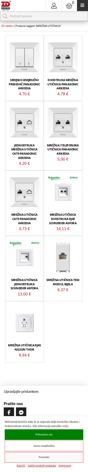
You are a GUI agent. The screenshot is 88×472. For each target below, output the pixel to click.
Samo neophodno (44, 445)
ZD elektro (7, 26)
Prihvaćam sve (43, 434)
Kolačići (21, 465)
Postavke (44, 457)
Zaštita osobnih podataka (42, 465)
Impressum (65, 465)
